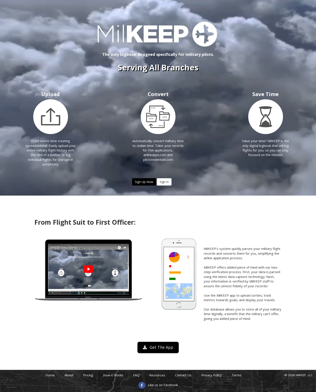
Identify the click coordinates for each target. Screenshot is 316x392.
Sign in (164, 182)
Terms (237, 375)
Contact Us (183, 375)
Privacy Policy (211, 375)
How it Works (113, 375)
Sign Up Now (144, 182)
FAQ (136, 375)
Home (50, 375)
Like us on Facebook (163, 385)
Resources (157, 375)
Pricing (88, 375)
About (69, 375)
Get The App (158, 347)
